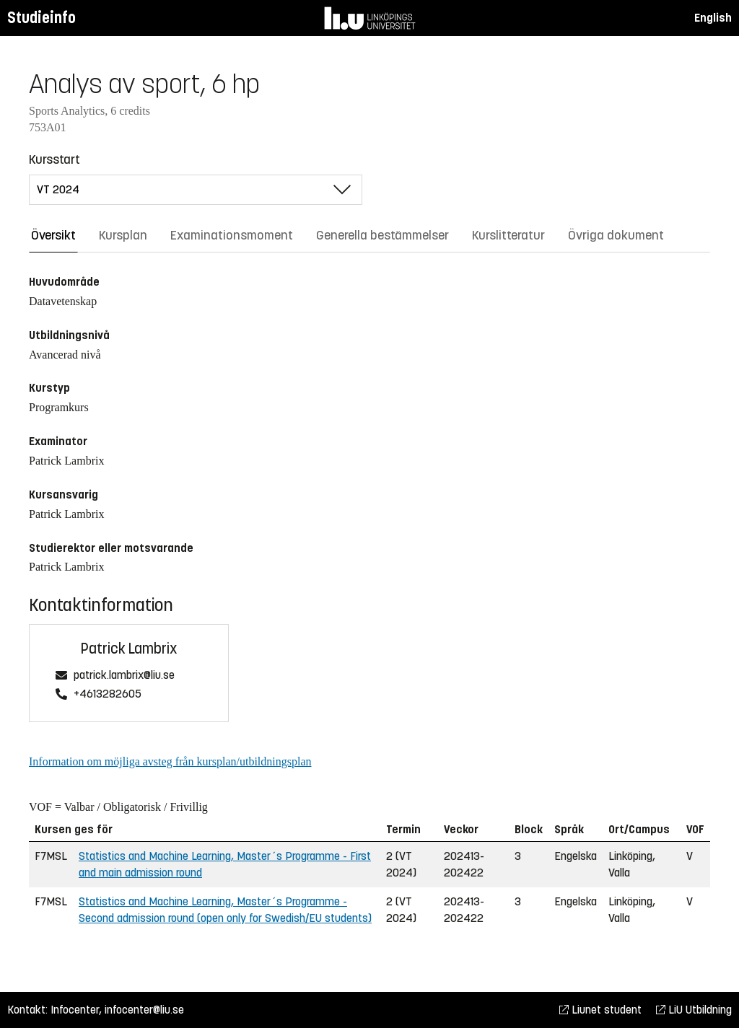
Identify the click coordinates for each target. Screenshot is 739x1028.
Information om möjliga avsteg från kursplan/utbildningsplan (170, 761)
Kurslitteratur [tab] (508, 235)
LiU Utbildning (694, 1009)
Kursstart (54, 159)
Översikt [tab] (53, 235)
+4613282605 (107, 694)
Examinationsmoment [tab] (231, 235)
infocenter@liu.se (144, 1009)
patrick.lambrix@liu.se (124, 675)
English (713, 18)
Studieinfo (41, 17)
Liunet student (600, 1009)
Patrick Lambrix (129, 649)
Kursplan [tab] (123, 235)
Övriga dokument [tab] (616, 235)
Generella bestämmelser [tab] (382, 235)
